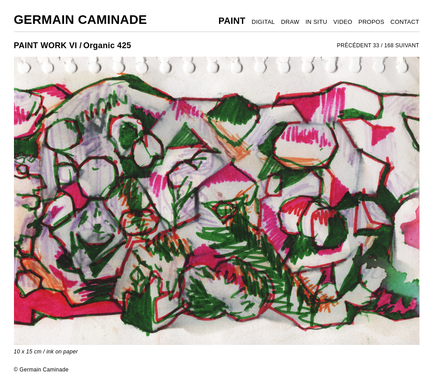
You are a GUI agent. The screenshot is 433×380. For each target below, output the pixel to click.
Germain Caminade (80, 20)
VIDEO (342, 21)
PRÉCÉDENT (354, 45)
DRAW (290, 21)
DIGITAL (263, 21)
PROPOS (371, 21)
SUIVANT (407, 45)
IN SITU (316, 21)
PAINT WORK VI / (48, 45)
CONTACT (405, 21)
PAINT (232, 21)
